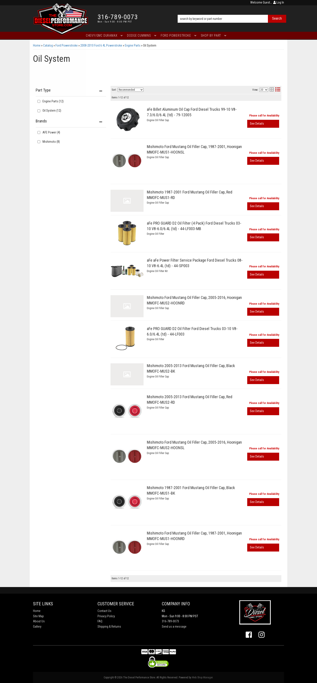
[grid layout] (271, 90)
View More (263, 124)
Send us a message (174, 626)
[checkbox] (38, 132)
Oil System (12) (51, 110)
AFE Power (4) (51, 132)
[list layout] (277, 90)
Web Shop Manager (202, 677)
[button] (232, 13)
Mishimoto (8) (51, 141)
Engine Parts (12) (53, 101)
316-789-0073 (170, 621)
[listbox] (131, 90)
